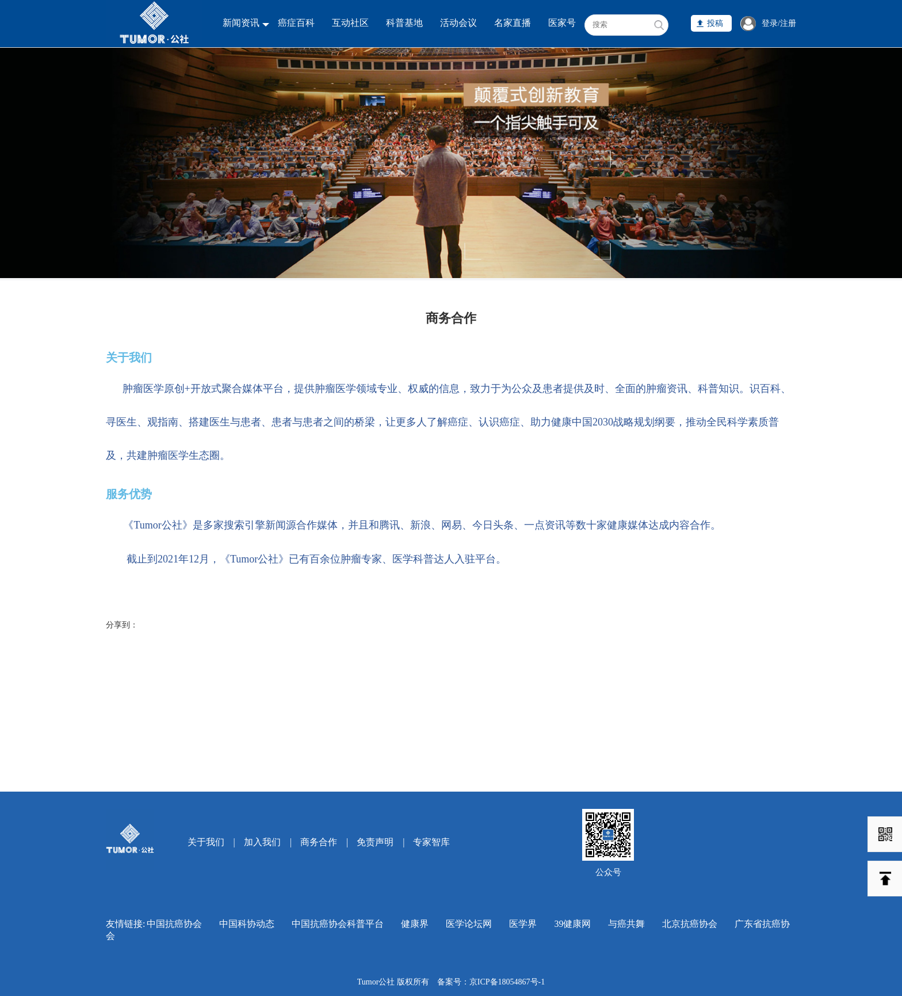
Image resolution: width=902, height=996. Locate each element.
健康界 (415, 924)
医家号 (562, 23)
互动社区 (350, 23)
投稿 (715, 23)
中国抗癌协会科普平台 (338, 924)
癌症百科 (296, 23)
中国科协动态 (246, 924)
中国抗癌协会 (174, 924)
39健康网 (572, 924)
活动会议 (458, 23)
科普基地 (404, 23)
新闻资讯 (241, 23)
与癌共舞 (626, 924)
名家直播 (512, 23)
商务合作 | (324, 842)
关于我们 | (211, 842)
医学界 (523, 924)
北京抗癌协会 (689, 924)
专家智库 (431, 842)
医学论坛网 (469, 924)
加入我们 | (268, 842)
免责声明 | (380, 842)
